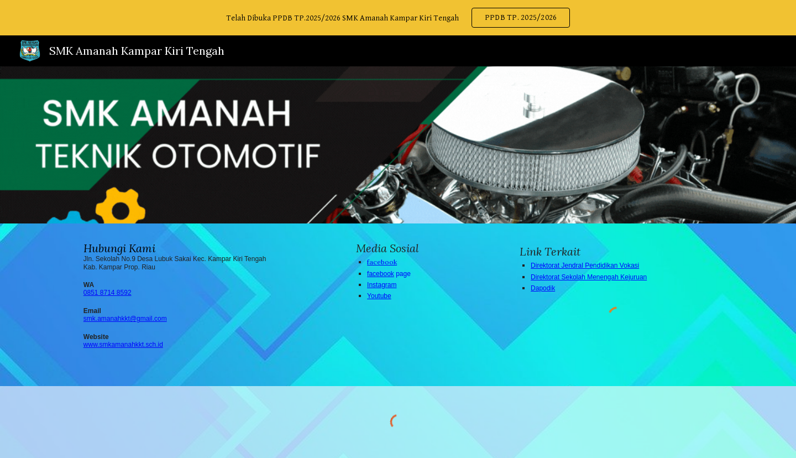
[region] (398, 17)
